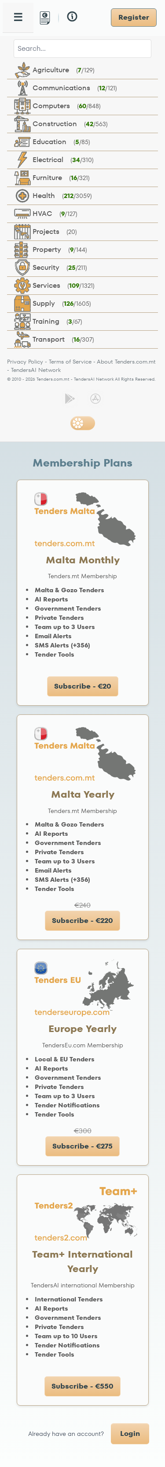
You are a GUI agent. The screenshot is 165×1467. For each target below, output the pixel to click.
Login (130, 1433)
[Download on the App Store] (95, 398)
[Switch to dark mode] (82, 423)
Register (133, 17)
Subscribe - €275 (82, 1146)
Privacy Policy (25, 361)
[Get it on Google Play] (70, 398)
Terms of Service (70, 361)
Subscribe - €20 (82, 686)
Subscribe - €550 (82, 1386)
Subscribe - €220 (82, 921)
